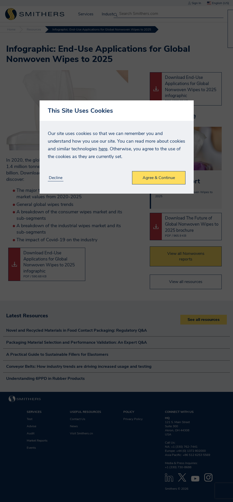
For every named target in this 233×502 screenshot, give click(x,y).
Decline (55, 178)
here (103, 149)
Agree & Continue (159, 178)
